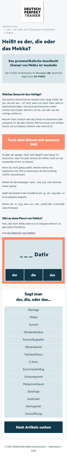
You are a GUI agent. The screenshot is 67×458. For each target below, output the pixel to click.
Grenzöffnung (33, 414)
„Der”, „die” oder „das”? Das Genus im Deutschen (30, 29)
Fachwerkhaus (33, 354)
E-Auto (33, 362)
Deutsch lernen (10, 26)
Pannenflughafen (33, 339)
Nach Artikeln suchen (33, 427)
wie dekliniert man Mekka (21, 233)
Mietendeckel (33, 347)
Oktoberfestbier (33, 332)
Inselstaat (34, 399)
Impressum (54, 447)
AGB (33, 450)
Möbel (33, 317)
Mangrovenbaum (33, 384)
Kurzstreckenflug (33, 369)
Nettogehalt (33, 406)
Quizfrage (34, 391)
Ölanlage (33, 310)
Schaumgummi (33, 377)
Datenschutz (39, 447)
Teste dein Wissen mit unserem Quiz (33, 141)
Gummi (33, 324)
